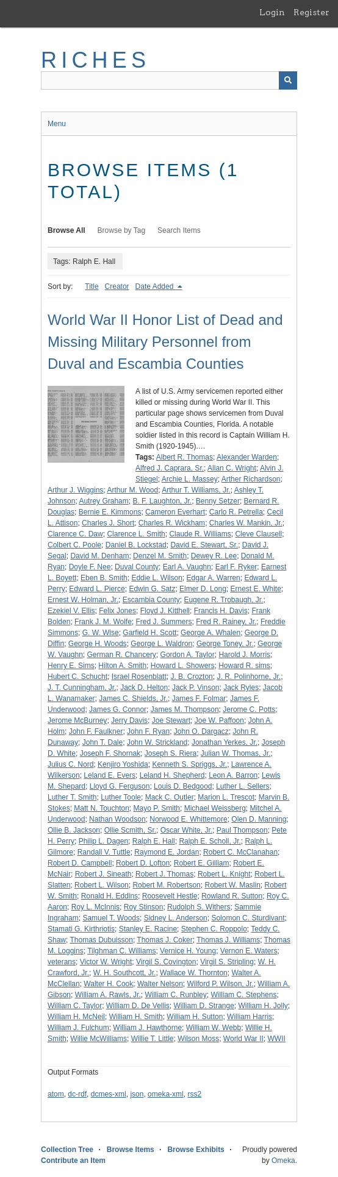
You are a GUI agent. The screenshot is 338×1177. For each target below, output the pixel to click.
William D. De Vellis (138, 1005)
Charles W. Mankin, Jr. (245, 523)
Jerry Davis (129, 720)
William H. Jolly (263, 1005)
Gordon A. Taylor (187, 654)
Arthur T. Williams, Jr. (196, 490)
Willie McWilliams (98, 1038)
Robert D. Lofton (143, 863)
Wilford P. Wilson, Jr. (220, 984)
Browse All (66, 230)
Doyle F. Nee (90, 567)
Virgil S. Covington (166, 962)
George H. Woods (97, 643)
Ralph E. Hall (153, 841)
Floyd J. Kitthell (165, 610)
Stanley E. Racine (148, 929)
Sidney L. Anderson (175, 918)
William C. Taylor (75, 1005)
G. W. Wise (100, 632)
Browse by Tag (122, 230)
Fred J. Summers (164, 621)
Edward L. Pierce (96, 589)
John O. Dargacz (201, 731)
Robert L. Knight (224, 874)
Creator (117, 286)
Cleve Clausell (258, 534)
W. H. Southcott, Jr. (124, 973)
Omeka (283, 1160)
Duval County (137, 567)
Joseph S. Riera (170, 753)
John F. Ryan (148, 731)
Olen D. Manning (258, 819)
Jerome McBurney (77, 720)
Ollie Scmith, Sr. (130, 830)
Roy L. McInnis (95, 907)
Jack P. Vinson (196, 687)
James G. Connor (117, 709)
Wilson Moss (198, 1038)
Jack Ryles (241, 687)
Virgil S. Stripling (227, 962)
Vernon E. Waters (249, 951)
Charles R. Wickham (171, 523)
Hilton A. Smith (122, 665)
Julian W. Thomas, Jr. (236, 753)
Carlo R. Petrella (236, 512)
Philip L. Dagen (103, 841)
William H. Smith (136, 1016)
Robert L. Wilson (101, 885)
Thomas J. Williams (228, 940)
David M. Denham (99, 556)
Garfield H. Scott (149, 632)
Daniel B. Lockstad (136, 545)
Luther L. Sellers (242, 786)
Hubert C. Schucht (77, 676)
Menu (57, 123)
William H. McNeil (76, 1016)
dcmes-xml (108, 1094)
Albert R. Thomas (184, 457)
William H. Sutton (195, 1016)
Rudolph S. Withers (198, 907)
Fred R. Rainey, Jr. (226, 621)
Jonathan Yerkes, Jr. (224, 742)
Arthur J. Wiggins (75, 490)
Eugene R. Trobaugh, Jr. (223, 600)
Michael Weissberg (215, 808)
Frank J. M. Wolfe (103, 621)
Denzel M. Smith (160, 556)
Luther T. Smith (72, 797)
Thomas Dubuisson (101, 940)
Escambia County (151, 600)
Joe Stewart (171, 720)
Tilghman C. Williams (121, 951)
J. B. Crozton (191, 676)
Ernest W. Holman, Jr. (83, 600)
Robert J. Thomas (164, 874)
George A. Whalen (210, 632)
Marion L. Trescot (226, 797)
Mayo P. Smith (157, 808)
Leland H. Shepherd (172, 775)
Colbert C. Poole (74, 545)
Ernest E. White (255, 589)
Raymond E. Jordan (166, 852)
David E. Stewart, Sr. (204, 545)
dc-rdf (77, 1094)
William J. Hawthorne (147, 1027)
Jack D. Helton (144, 687)
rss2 (194, 1094)
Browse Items (130, 1149)
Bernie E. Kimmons (110, 512)
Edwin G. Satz (152, 589)
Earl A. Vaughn (187, 567)
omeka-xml (166, 1094)
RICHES (95, 60)
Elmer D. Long (202, 589)
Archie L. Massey (190, 479)
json (136, 1094)
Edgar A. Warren (213, 578)
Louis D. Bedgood (183, 786)
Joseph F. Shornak (110, 753)
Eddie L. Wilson (156, 578)
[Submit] (288, 80)
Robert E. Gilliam (201, 863)
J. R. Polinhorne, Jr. (249, 676)
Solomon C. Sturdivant (247, 918)
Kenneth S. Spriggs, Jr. (189, 764)
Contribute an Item (73, 1160)
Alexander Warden (247, 457)
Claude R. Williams (200, 534)
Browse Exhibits (195, 1149)
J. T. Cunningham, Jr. (82, 687)
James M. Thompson (185, 709)
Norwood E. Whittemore (188, 819)
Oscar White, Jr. (186, 830)
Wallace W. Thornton (194, 973)
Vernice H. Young (188, 951)
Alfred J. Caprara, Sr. (169, 468)
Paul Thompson (242, 830)
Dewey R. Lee (214, 556)
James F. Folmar (199, 698)
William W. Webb (213, 1027)
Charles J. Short (108, 523)
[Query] (169, 80)
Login (272, 12)
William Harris (249, 1016)
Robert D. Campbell (80, 863)
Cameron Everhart (175, 512)
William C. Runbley (175, 994)
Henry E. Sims (71, 665)
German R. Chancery (121, 654)
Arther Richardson (251, 479)
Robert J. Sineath (103, 874)
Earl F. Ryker (236, 567)
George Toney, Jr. (225, 643)
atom (56, 1094)
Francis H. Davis (221, 610)
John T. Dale (102, 742)
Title (91, 286)
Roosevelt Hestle (170, 896)
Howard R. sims (244, 665)
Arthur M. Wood (132, 490)
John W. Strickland (157, 742)
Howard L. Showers (183, 665)
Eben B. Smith (104, 578)
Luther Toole (121, 797)
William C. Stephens (243, 994)
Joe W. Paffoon (219, 720)
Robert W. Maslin (232, 885)
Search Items (179, 230)
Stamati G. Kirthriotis (81, 929)
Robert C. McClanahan (240, 852)
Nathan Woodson (117, 819)
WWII (277, 1038)
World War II (243, 1038)
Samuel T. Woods (111, 918)
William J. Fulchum (78, 1027)
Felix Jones (117, 610)
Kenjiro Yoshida (123, 764)
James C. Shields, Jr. (133, 698)
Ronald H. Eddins (109, 896)
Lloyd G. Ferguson (120, 786)
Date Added (155, 286)
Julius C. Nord (70, 764)
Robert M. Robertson (166, 885)
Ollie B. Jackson (74, 830)
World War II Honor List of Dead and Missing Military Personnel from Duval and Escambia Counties (165, 341)
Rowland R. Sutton (231, 896)
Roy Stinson (144, 907)
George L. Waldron (161, 643)
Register (311, 12)
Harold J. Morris (244, 654)
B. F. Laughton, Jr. (162, 501)
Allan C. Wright (231, 468)
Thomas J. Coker (164, 940)
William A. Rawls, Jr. (108, 994)
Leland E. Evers (109, 775)
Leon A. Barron (233, 775)
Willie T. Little (152, 1038)
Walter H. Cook (108, 984)
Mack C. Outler (169, 797)
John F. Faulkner (96, 731)
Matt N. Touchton (101, 808)
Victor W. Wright (106, 962)
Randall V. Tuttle (104, 852)
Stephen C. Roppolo (214, 929)
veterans (62, 962)
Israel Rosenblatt (139, 676)
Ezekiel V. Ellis (71, 610)
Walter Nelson (160, 984)
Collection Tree (67, 1149)
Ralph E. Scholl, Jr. (209, 841)
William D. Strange (203, 1005)
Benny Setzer (218, 501)
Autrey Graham (103, 501)
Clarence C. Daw (75, 534)
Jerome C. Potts (249, 709)
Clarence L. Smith (136, 534)
